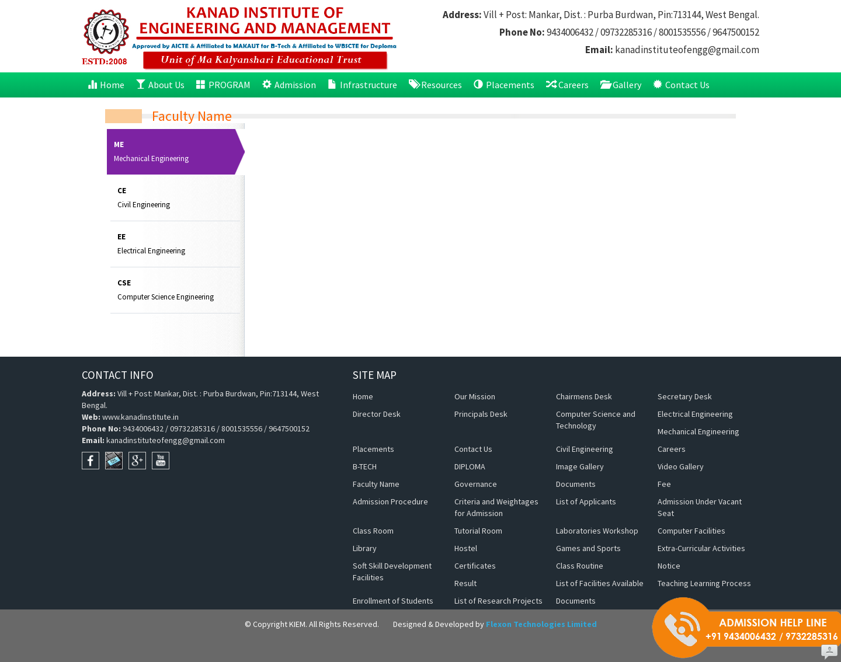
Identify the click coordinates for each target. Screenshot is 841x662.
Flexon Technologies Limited (541, 624)
